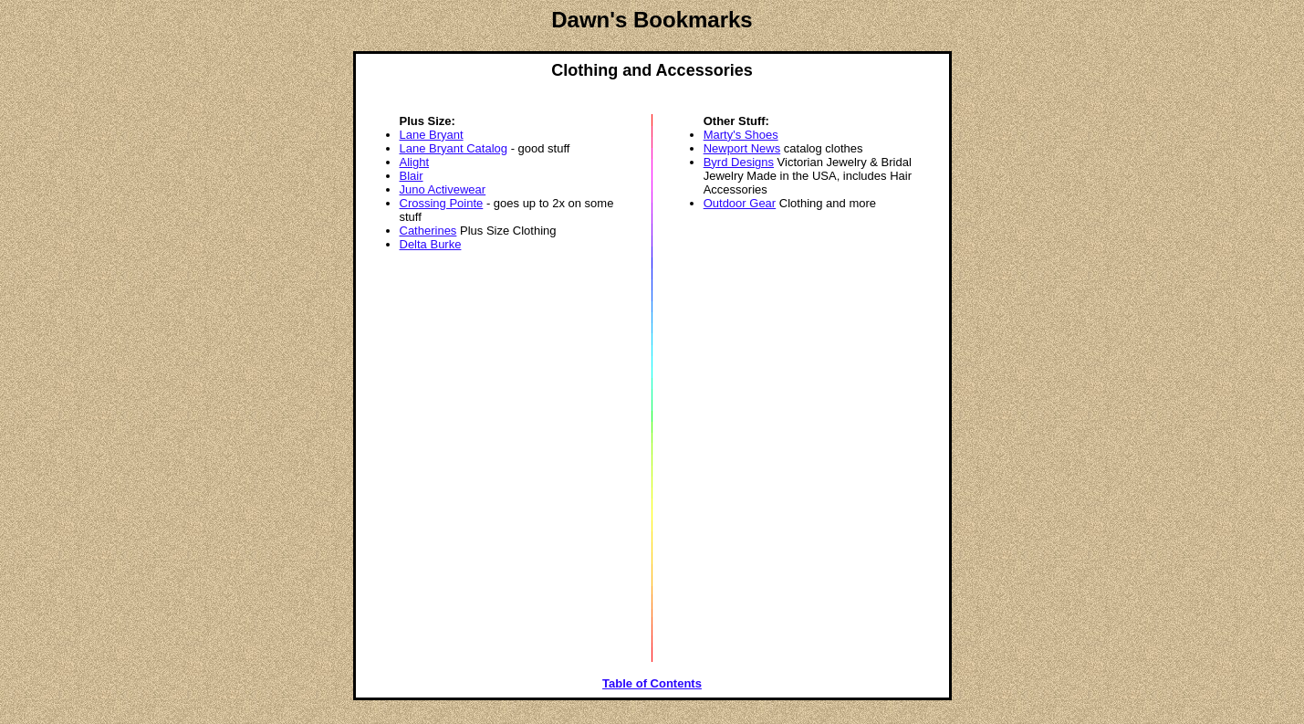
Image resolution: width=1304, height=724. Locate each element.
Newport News (742, 148)
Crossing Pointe (442, 203)
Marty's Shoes (741, 135)
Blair (411, 176)
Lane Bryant (432, 135)
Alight (415, 162)
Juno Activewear (443, 189)
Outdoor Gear (740, 203)
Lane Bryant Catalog (454, 148)
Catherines (428, 230)
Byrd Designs (739, 162)
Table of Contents (652, 683)
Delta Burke (431, 244)
